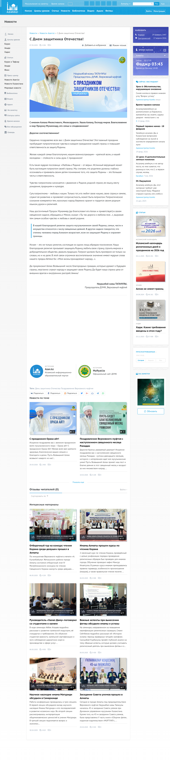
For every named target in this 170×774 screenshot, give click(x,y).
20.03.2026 (34, 465)
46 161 (149, 294)
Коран (7, 44)
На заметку (143, 374)
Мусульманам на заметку (36, 4)
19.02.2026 (84, 475)
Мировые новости (12, 88)
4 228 (93, 475)
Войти (149, 11)
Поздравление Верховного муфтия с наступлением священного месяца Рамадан (101, 442)
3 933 (93, 727)
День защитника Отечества (47, 388)
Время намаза (57, 4)
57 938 (149, 336)
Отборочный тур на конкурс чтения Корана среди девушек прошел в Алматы (51, 549)
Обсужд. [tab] (140, 355)
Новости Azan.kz (11, 79)
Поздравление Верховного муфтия (77, 388)
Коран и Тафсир (11, 62)
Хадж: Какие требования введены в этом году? (151, 329)
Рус (156, 4)
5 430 (93, 652)
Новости (65, 10)
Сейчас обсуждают (147, 82)
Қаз (163, 4)
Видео (90, 10)
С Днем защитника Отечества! (71, 33)
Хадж (138, 324)
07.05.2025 (34, 45)
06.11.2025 (140, 256)
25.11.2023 (140, 336)
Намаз (28, 10)
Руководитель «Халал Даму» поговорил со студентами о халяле (53, 622)
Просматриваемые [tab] (145, 352)
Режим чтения (117, 45)
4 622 (42, 730)
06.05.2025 (34, 575)
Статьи (55, 10)
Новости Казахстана (13, 83)
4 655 (42, 649)
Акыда (7, 48)
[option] (151, 392)
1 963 (42, 465)
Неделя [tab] (151, 360)
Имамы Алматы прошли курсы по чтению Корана (99, 547)
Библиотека (78, 10)
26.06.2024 (140, 294)
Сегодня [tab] (141, 360)
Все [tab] (160, 360)
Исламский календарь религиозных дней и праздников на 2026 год (150, 247)
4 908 (93, 578)
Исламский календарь (146, 239)
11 (122, 538)
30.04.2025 (34, 730)
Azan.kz (49, 369)
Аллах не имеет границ (149, 289)
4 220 (42, 575)
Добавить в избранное (93, 45)
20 (71, 538)
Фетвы (109, 10)
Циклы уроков (42, 10)
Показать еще (78, 482)
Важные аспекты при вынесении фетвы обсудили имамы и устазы (99, 622)
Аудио (100, 10)
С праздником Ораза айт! (44, 439)
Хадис (7, 52)
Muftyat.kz (99, 370)
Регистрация (159, 11)
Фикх (6, 70)
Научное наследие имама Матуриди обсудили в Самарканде (51, 696)
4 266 (42, 45)
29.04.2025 (84, 727)
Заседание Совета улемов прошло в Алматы (101, 696)
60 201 (149, 256)
